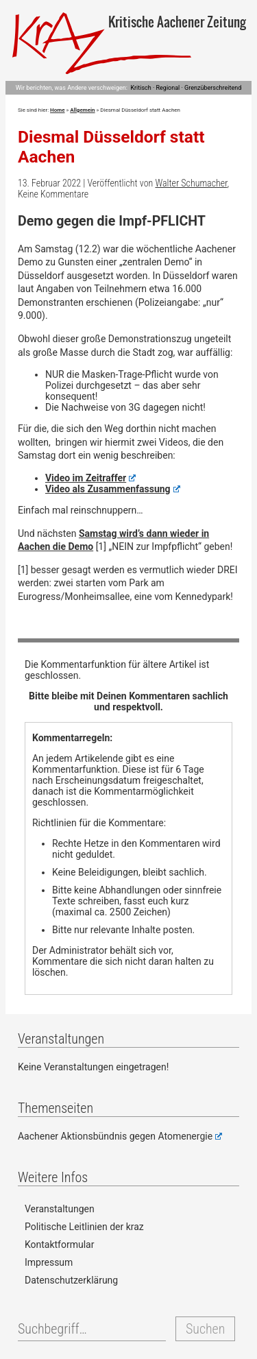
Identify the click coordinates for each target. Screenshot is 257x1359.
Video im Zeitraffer (90, 477)
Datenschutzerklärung (71, 1280)
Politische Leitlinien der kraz (84, 1226)
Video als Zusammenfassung (112, 488)
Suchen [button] (205, 1329)
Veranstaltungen (60, 1208)
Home (57, 110)
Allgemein (82, 110)
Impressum (49, 1262)
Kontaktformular (60, 1244)
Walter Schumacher (191, 183)
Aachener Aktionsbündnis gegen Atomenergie (120, 1136)
